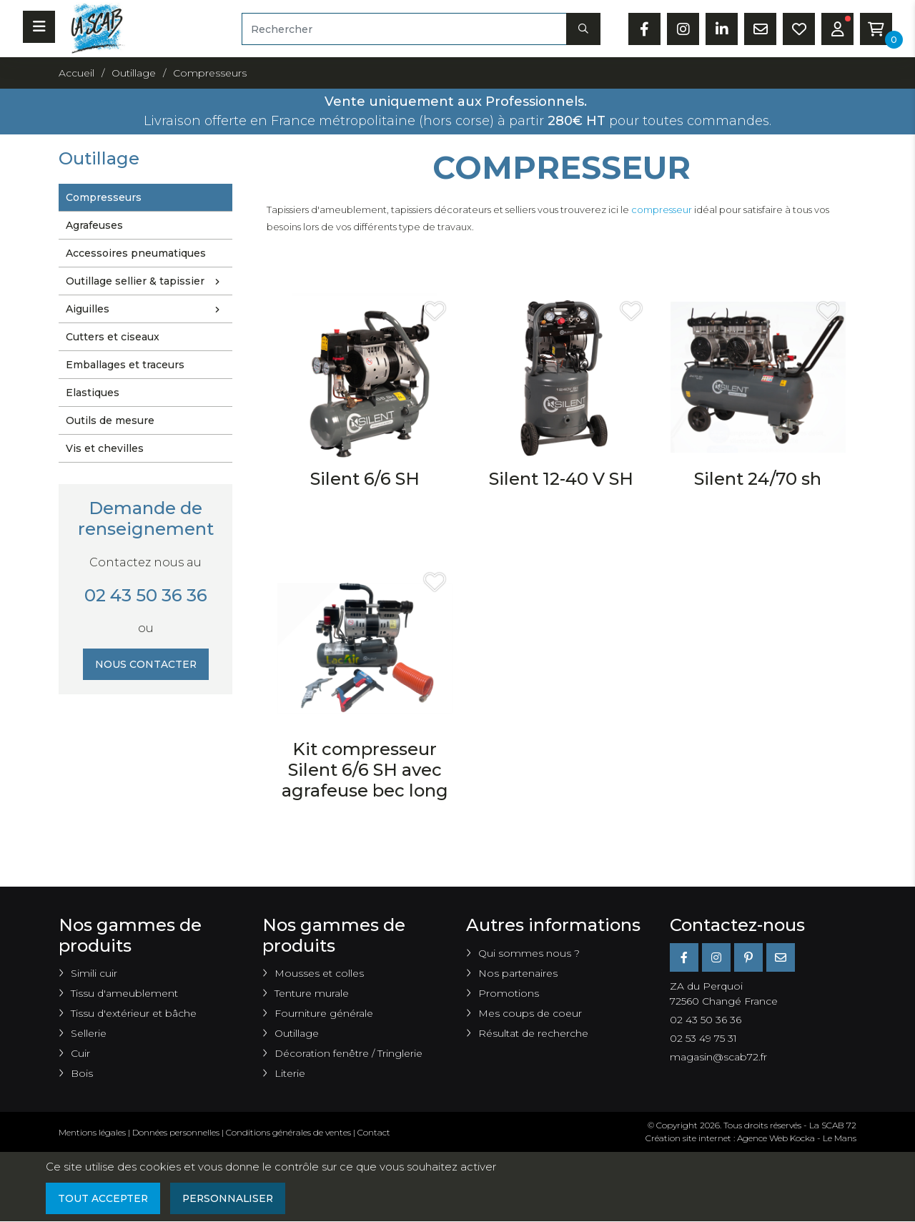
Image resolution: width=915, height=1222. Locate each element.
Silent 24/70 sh (757, 478)
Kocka (802, 1138)
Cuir (80, 1053)
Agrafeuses (94, 225)
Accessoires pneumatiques (136, 253)
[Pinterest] (748, 957)
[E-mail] (780, 957)
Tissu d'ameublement (124, 993)
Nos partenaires (518, 973)
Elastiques (92, 392)
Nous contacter (145, 664)
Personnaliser (230, 1198)
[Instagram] (716, 957)
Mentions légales (92, 1132)
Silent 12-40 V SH (561, 478)
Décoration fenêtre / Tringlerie (348, 1053)
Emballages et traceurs (125, 364)
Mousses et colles (319, 973)
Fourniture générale (323, 1013)
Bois (82, 1073)
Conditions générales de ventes (288, 1132)
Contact (373, 1132)
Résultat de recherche (533, 1033)
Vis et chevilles (105, 448)
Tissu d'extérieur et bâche (134, 1013)
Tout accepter (103, 1198)
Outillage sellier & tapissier (146, 281)
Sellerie (89, 1033)
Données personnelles (175, 1132)
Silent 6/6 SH (365, 478)
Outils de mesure (110, 420)
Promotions (508, 993)
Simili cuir (94, 973)
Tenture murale (311, 993)
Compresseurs (104, 197)
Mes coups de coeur (530, 1013)
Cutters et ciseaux (112, 336)
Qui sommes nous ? (529, 953)
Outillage (296, 1033)
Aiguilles (146, 309)
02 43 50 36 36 (145, 595)
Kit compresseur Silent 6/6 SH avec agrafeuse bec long (365, 770)
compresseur (661, 209)
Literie (289, 1073)
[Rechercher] (404, 29)
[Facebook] (684, 957)
